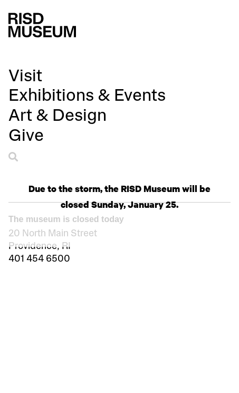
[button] (25, 78)
